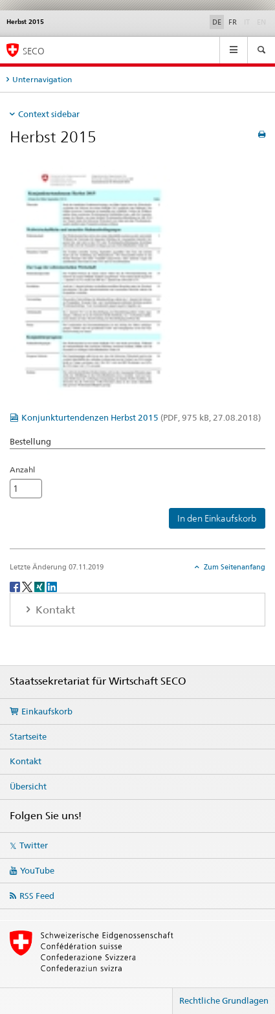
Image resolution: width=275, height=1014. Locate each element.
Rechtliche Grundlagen (224, 1000)
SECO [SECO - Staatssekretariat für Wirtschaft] (34, 50)
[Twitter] (28, 586)
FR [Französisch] (232, 22)
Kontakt (25, 761)
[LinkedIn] (52, 586)
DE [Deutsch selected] (216, 22)
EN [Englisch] (263, 21)
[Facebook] (16, 586)
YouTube (37, 870)
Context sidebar (49, 114)
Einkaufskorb (46, 711)
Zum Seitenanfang (233, 566)
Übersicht (28, 786)
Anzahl (22, 469)
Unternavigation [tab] (42, 79)
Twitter (33, 845)
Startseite (28, 736)
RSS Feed (36, 895)
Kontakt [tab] (54, 610)
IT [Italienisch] (248, 21)
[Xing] (40, 586)
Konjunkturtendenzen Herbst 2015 (141, 417)
